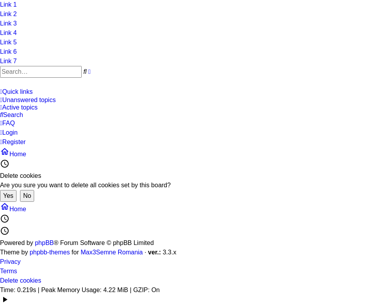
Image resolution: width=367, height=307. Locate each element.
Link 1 (8, 4)
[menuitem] (180, 100)
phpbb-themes (50, 252)
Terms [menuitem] (8, 271)
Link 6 (8, 51)
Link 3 (8, 23)
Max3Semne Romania (111, 252)
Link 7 (8, 61)
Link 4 (8, 32)
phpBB (44, 242)
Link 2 (8, 14)
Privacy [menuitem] (10, 261)
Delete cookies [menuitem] (20, 280)
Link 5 (8, 42)
